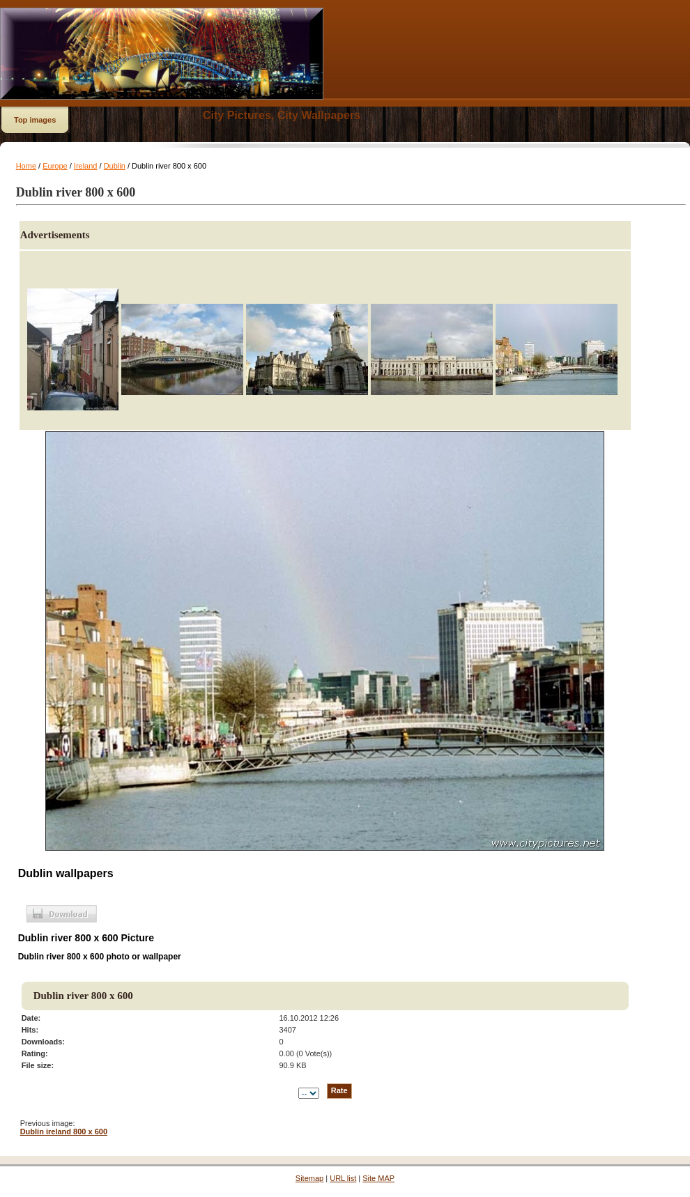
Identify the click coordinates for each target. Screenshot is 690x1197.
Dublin (114, 166)
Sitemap (309, 1178)
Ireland (86, 166)
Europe (55, 166)
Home (26, 166)
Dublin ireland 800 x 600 (63, 1131)
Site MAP (378, 1178)
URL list (343, 1178)
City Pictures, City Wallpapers (281, 115)
